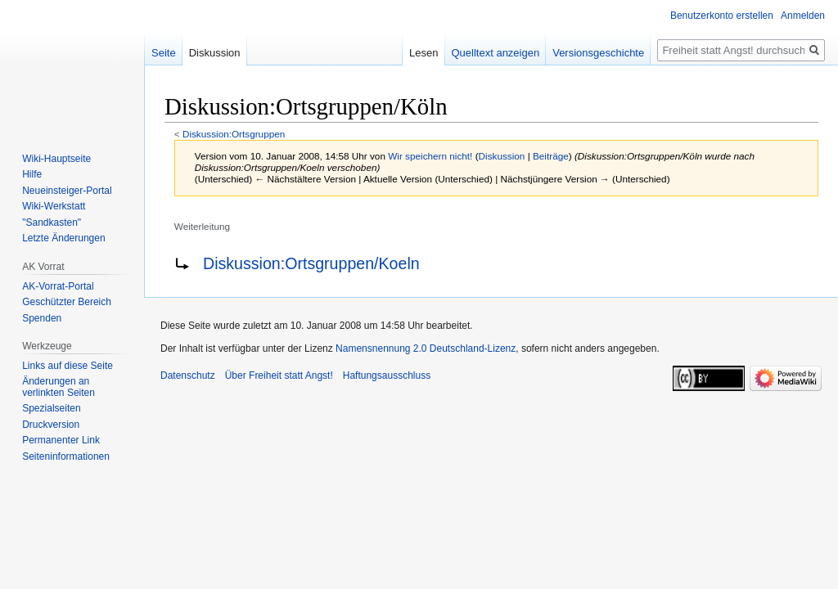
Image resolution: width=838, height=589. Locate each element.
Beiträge (551, 156)
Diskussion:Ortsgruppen (233, 133)
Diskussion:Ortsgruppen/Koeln (311, 263)
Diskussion (502, 156)
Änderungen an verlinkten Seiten (58, 386)
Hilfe (32, 174)
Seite (163, 53)
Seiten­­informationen (66, 456)
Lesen (423, 53)
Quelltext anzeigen (496, 53)
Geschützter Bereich (66, 302)
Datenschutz (187, 375)
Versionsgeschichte (598, 53)
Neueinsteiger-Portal (66, 190)
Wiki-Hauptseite (56, 158)
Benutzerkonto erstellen (721, 15)
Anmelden (803, 15)
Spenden (41, 318)
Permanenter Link (61, 440)
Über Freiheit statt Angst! (279, 375)
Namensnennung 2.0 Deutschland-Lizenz (426, 348)
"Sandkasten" (51, 222)
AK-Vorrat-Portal (57, 286)
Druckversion (50, 424)
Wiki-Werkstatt (53, 206)
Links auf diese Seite (67, 365)
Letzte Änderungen (63, 238)
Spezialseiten (51, 408)
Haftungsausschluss (386, 375)
